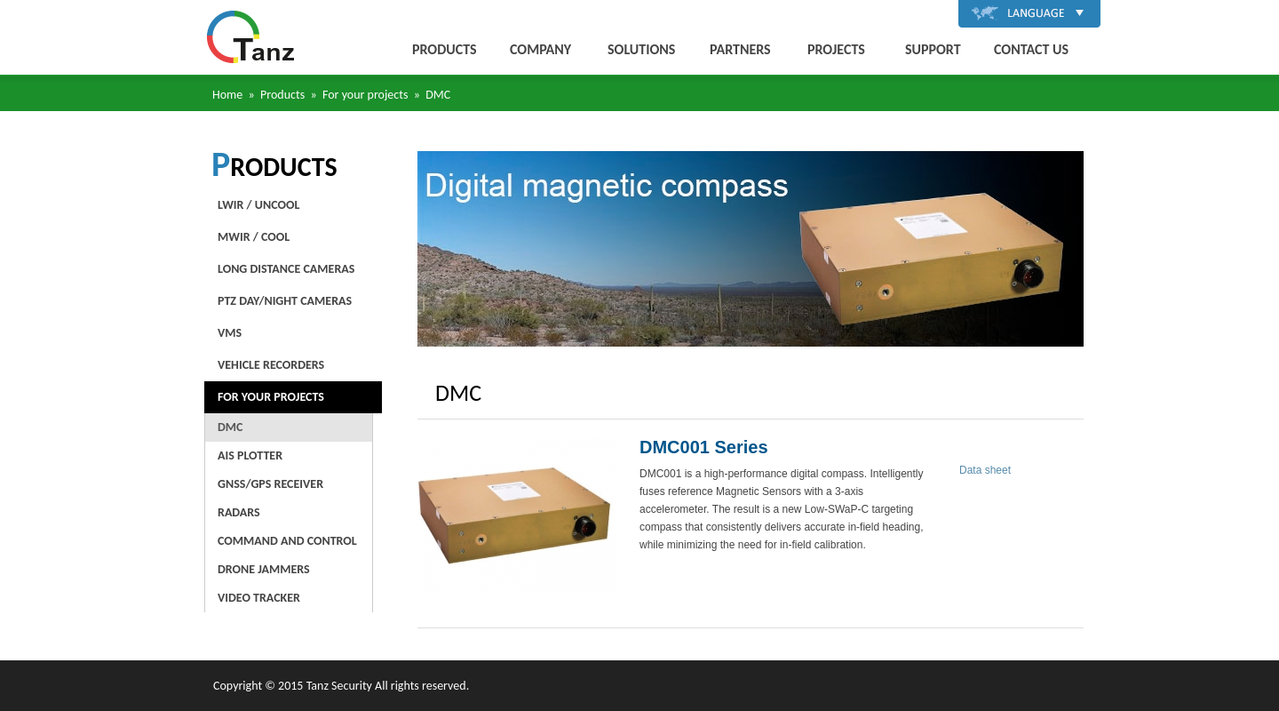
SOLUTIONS (641, 49)
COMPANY (540, 49)
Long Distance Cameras (286, 268)
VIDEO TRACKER (259, 597)
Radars (239, 512)
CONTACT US (1031, 49)
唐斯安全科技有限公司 (250, 37)
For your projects (271, 396)
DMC (230, 427)
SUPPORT (933, 49)
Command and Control (287, 540)
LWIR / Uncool (258, 204)
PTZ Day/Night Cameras (285, 300)
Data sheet (985, 470)
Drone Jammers (264, 569)
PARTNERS (740, 49)
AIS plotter (250, 455)
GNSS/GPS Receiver (270, 483)
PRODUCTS (444, 49)
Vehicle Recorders (271, 364)
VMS (230, 332)
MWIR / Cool (254, 236)
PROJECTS (836, 49)
